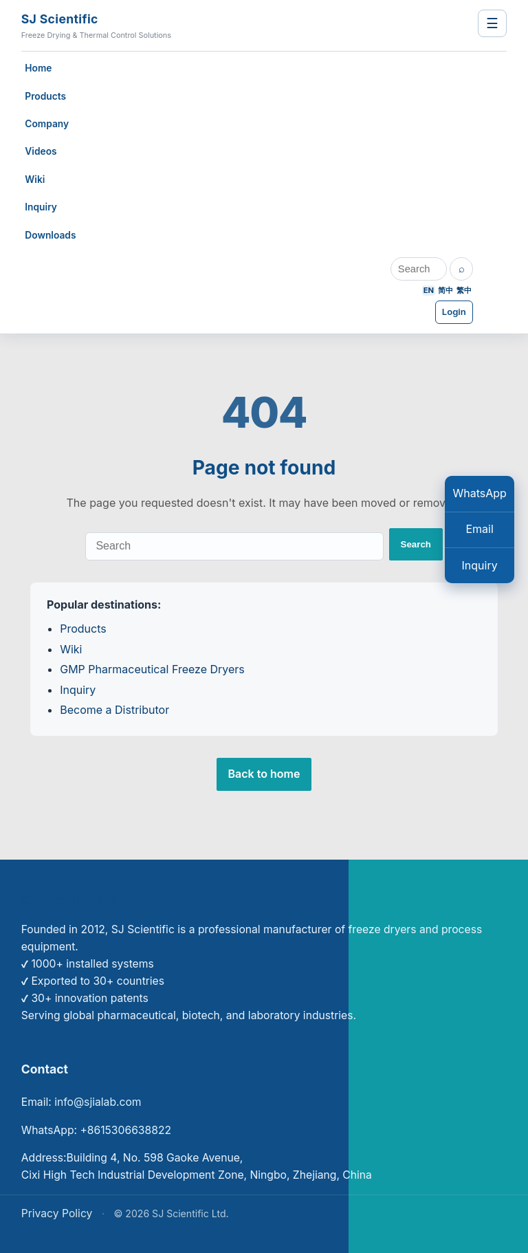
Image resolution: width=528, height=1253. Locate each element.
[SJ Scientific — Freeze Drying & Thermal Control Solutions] (203, 25)
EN (429, 290)
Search (416, 544)
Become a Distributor (114, 710)
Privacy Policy (57, 1213)
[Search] (418, 269)
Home (38, 68)
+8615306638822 (125, 1130)
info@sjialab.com (97, 1102)
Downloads (50, 235)
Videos (40, 151)
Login (454, 311)
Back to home (264, 774)
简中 (445, 290)
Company (47, 123)
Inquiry (41, 207)
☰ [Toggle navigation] (492, 23)
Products (45, 96)
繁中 (464, 290)
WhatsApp (479, 493)
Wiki (35, 179)
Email (479, 529)
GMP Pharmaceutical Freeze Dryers (152, 669)
